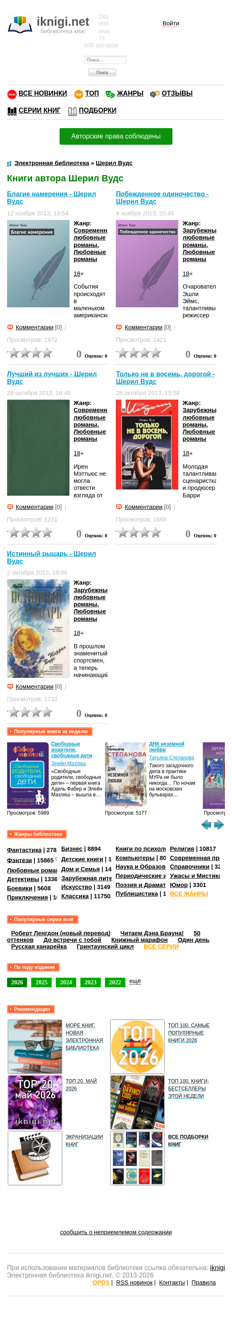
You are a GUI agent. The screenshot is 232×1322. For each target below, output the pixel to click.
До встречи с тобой (73, 940)
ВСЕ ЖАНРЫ (189, 893)
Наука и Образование (148, 866)
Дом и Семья (80, 869)
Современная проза (199, 858)
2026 (17, 982)
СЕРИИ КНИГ (40, 110)
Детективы (23, 879)
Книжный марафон (139, 940)
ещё (135, 981)
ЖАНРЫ (130, 93)
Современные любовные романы (95, 237)
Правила (204, 1282)
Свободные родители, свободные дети (71, 750)
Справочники (190, 866)
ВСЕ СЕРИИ (161, 946)
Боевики (19, 888)
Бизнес (71, 848)
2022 (115, 982)
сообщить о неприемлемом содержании (116, 1232)
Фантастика (24, 850)
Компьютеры (135, 858)
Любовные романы (90, 255)
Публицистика (137, 893)
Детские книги (82, 859)
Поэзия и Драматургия (149, 885)
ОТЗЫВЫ (177, 93)
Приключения (27, 897)
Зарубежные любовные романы (201, 237)
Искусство (76, 887)
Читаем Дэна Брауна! (152, 933)
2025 (41, 982)
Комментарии (35, 327)
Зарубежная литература (96, 878)
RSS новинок (134, 1282)
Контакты (172, 1282)
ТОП (92, 93)
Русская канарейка (39, 946)
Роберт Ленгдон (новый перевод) (60, 933)
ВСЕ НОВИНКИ (43, 93)
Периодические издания (152, 875)
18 (77, 273)
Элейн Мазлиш (68, 763)
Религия (182, 848)
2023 (91, 982)
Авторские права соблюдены (115, 136)
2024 (66, 982)
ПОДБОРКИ (98, 110)
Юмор (179, 885)
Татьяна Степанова (171, 758)
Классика (75, 896)
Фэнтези (19, 860)
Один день (194, 940)
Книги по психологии (147, 848)
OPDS (101, 1282)
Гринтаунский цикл (105, 946)
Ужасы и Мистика (196, 875)
